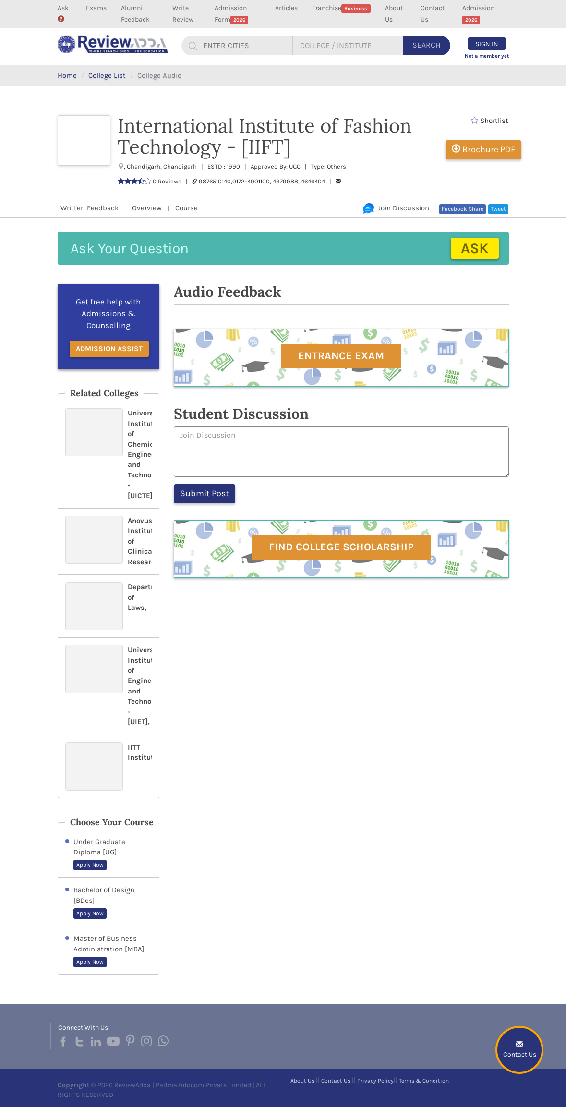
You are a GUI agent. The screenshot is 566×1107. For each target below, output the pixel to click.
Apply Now (90, 865)
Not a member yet (487, 56)
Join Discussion (396, 208)
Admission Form (232, 14)
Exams (96, 8)
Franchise (341, 8)
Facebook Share (462, 209)
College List (107, 75)
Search (426, 44)
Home (67, 75)
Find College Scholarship (341, 547)
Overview (147, 208)
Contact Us (433, 14)
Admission (478, 14)
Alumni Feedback (135, 14)
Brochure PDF (483, 149)
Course (186, 208)
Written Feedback (89, 208)
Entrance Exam (341, 356)
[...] (246, 45)
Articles (286, 8)
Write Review (182, 14)
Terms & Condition (424, 1080)
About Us (394, 14)
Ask (63, 13)
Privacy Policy (375, 1080)
